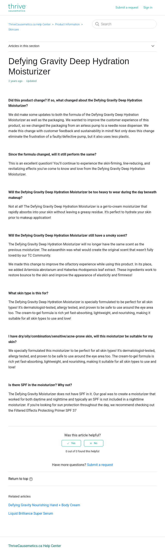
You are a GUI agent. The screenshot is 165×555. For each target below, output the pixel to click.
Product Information (67, 24)
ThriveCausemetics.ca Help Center (29, 24)
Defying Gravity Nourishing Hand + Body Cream (44, 505)
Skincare (13, 29)
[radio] (71, 443)
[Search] (124, 24)
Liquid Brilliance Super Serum (30, 513)
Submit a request (127, 7)
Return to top (20, 479)
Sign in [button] (148, 7)
